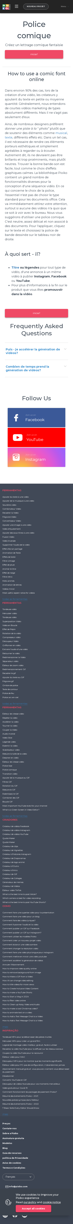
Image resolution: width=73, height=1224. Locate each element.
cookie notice (52, 1202)
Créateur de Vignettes (12, 850)
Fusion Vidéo (8, 537)
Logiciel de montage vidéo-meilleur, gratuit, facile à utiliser (29, 1045)
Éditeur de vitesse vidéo (13, 713)
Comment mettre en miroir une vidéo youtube (24, 956)
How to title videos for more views (18, 984)
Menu (63, 7)
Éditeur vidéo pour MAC (13, 1057)
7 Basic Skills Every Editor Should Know (20, 1108)
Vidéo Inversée (9, 541)
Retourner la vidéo (11, 653)
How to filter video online (14, 1000)
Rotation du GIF (10, 786)
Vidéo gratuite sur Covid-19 (15, 1088)
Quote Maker (8, 838)
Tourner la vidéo (9, 725)
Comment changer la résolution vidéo (20, 948)
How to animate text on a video (17, 1012)
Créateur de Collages (12, 878)
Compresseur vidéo (11, 637)
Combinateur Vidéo (11, 509)
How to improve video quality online (19, 968)
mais (5, 1026)
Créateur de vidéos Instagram (16, 830)
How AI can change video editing (17, 980)
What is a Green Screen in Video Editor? (20, 809)
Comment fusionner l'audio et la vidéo (20, 924)
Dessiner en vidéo (10, 757)
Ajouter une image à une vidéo (16, 525)
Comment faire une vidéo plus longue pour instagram (28, 952)
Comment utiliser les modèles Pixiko (19, 936)
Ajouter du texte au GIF (13, 677)
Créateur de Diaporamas (14, 858)
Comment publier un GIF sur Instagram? (21, 932)
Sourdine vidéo (9, 505)
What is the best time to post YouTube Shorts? (24, 902)
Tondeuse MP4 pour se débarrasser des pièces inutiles (27, 1037)
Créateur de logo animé (13, 862)
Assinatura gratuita (13, 1138)
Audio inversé (8, 733)
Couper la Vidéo (9, 730)
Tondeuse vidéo (9, 609)
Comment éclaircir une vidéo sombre (19, 944)
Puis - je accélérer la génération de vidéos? (33, 351)
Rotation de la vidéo (11, 633)
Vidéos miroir (8, 589)
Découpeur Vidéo (10, 641)
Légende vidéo (9, 742)
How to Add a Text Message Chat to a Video (22, 1016)
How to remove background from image (21, 972)
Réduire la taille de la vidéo (14, 754)
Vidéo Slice (7, 737)
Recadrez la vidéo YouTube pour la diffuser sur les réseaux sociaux (32, 1049)
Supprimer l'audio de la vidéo (16, 545)
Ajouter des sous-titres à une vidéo (18, 533)
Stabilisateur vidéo (11, 750)
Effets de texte (8, 557)
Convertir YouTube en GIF (14, 1080)
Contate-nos (9, 1128)
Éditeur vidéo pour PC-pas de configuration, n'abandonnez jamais (33, 1065)
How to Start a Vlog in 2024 (15, 996)
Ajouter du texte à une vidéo (15, 497)
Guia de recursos (11, 1153)
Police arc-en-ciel (10, 697)
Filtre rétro (7, 576)
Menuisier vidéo (9, 613)
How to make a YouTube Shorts (17, 992)
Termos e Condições (13, 1168)
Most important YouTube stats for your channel (24, 806)
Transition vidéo (9, 774)
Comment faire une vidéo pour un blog (20, 916)
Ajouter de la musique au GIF (16, 777)
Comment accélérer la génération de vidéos (22, 960)
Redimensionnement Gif (14, 669)
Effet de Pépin (9, 629)
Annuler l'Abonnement (13, 964)
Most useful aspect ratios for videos (18, 593)
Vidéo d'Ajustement (11, 529)
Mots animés (8, 581)
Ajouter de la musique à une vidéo (18, 501)
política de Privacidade (15, 1158)
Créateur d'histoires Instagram (16, 854)
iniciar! (34, 54)
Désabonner (8, 1076)
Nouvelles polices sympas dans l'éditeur (20, 1100)
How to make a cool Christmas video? (20, 1008)
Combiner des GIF (10, 797)
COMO (6, 906)
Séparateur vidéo (10, 661)
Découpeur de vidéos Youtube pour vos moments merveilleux (31, 1084)
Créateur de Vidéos (11, 886)
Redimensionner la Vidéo (14, 657)
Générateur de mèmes (12, 882)
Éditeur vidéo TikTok (11, 890)
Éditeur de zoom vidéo (12, 665)
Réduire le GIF (8, 789)
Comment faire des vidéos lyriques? (19, 920)
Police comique (9, 769)
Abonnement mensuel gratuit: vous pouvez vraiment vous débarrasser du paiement (35, 1070)
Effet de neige (8, 573)
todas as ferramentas (14, 599)
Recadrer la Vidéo (10, 513)
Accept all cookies (33, 1208)
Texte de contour (10, 689)
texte (8, 137)
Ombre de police (10, 685)
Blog (5, 1148)
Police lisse (7, 765)
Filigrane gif (8, 681)
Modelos (7, 1143)
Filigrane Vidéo (9, 517)
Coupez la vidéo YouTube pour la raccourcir (22, 1053)
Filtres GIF (7, 782)
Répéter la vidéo (9, 718)
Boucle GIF (7, 801)
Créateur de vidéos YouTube (15, 834)
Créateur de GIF (9, 874)
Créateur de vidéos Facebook (15, 826)
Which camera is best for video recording (21, 898)
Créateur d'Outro (10, 866)
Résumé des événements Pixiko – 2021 (20, 1096)
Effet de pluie (8, 565)
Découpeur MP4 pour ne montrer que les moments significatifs (32, 1061)
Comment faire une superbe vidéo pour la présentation (28, 912)
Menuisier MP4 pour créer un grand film (21, 1041)
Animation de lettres (12, 585)
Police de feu (8, 693)
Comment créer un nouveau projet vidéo (21, 940)
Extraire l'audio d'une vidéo (15, 649)
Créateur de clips (10, 846)
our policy (29, 1202)
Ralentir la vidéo (10, 745)
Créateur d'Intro (10, 870)
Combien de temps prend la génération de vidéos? (27, 368)
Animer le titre (9, 569)
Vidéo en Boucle (9, 625)
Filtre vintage (8, 561)
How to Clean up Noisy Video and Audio (21, 1004)
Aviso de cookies (11, 1163)
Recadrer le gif (9, 673)
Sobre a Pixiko (10, 1133)
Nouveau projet (36, 6)
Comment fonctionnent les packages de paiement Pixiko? (29, 1092)
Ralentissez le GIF (10, 794)
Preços (6, 1123)
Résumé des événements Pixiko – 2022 (20, 1104)
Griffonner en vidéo (11, 645)
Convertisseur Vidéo (11, 521)
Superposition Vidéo (11, 621)
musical (61, 133)
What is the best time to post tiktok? (19, 894)
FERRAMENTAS (11, 490)
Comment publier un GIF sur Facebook (20, 928)
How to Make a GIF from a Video (17, 976)
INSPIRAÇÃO (10, 1030)
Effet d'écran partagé (12, 549)
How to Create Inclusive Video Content (20, 988)
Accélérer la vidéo (10, 722)
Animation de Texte (11, 553)
